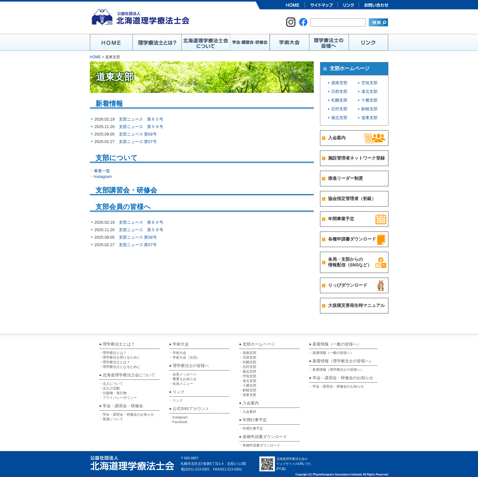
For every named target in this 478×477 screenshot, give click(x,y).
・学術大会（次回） (184, 357)
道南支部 (339, 82)
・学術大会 (177, 353)
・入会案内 (247, 411)
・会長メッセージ (183, 374)
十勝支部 (369, 100)
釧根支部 (369, 109)
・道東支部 (247, 395)
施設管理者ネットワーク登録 (356, 157)
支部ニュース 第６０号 (141, 119)
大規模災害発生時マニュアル (356, 305)
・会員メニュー (181, 383)
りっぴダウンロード (347, 285)
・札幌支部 (247, 362)
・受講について (111, 419)
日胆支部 (339, 91)
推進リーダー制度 (345, 178)
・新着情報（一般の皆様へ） (331, 353)
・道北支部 (247, 381)
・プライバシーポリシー (118, 397)
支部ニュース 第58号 (138, 134)
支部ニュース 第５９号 (141, 126)
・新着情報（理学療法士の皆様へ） (336, 369)
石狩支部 (339, 109)
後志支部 (339, 117)
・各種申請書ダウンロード (259, 445)
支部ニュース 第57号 (138, 141)
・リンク (176, 400)
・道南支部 (247, 353)
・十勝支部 (247, 385)
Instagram (103, 176)
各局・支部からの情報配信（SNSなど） (350, 262)
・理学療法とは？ (113, 353)
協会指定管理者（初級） (352, 198)
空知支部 (369, 82)
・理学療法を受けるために (119, 357)
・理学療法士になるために (119, 367)
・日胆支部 (247, 357)
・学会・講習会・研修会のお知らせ (126, 414)
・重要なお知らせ (183, 379)
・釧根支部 (247, 390)
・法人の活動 (109, 388)
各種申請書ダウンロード (352, 238)
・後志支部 (247, 371)
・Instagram (178, 417)
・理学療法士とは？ (114, 362)
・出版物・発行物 (113, 393)
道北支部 (369, 91)
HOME (95, 57)
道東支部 (369, 117)
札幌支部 (339, 100)
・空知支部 (247, 376)
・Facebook (178, 422)
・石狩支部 (247, 367)
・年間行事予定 (251, 428)
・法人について (111, 383)
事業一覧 (102, 171)
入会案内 (337, 137)
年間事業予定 (341, 218)
